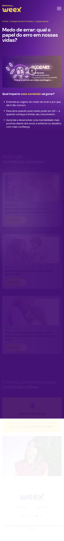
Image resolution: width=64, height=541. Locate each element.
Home (6, 21)
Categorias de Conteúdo (22, 21)
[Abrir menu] (59, 8)
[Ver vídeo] (32, 72)
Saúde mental (42, 21)
